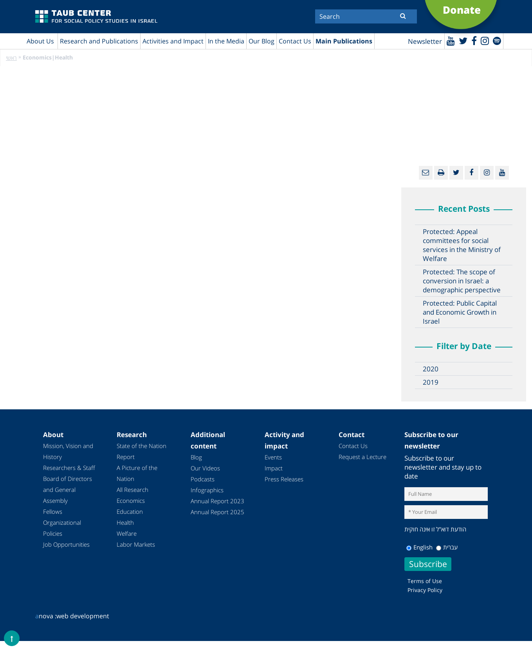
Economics (131, 500)
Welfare (127, 533)
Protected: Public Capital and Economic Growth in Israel (460, 312)
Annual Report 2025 (217, 512)
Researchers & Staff (69, 468)
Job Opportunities (66, 544)
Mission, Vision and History (68, 451)
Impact (274, 468)
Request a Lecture (362, 457)
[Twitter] (463, 40)
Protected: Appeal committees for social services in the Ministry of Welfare (462, 245)
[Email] (426, 173)
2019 (430, 382)
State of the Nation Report (141, 451)
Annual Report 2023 (217, 501)
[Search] (366, 16)
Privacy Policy (425, 590)
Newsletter (425, 41)
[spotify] (497, 40)
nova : (45, 616)
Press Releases (284, 479)
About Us (40, 41)
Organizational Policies (62, 528)
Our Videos (205, 468)
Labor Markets (136, 544)
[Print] (441, 173)
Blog (196, 457)
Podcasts (203, 479)
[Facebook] (474, 40)
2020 (430, 368)
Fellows (52, 511)
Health (125, 522)
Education (130, 511)
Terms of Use (425, 581)
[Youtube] (451, 40)
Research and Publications (99, 41)
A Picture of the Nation (137, 473)
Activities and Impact (173, 41)
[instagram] (485, 40)
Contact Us (295, 41)
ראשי (11, 57)
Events (273, 457)
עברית (447, 547)
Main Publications (344, 41)
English (419, 547)
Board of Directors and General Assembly (67, 489)
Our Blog (261, 41)
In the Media (226, 41)
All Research (132, 489)
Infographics (207, 490)
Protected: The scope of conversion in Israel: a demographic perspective (462, 280)
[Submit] (403, 15)
